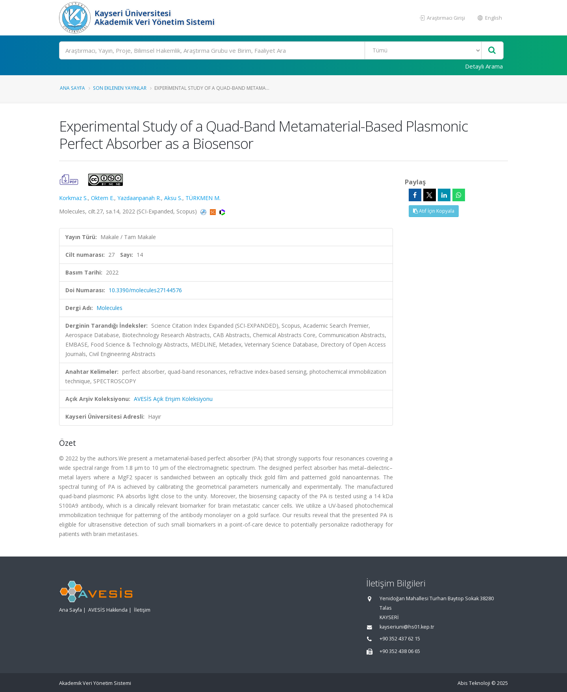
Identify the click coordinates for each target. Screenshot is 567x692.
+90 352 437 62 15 (400, 638)
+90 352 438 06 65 (400, 651)
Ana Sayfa (72, 88)
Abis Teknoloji (474, 683)
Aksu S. (173, 198)
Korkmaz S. (73, 198)
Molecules (109, 308)
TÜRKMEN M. (202, 198)
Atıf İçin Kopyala (433, 211)
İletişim (142, 610)
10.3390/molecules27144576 (145, 290)
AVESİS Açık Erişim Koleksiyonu (173, 399)
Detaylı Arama (484, 66)
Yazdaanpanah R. (139, 198)
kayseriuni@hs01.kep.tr (407, 626)
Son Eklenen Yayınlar (119, 88)
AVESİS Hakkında (108, 610)
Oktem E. (102, 198)
